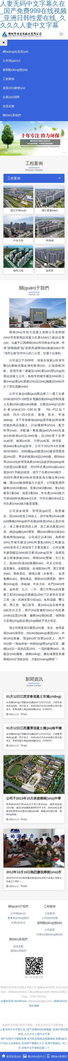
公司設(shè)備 (50, 917)
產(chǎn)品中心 (34, 1056)
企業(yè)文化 (18, 922)
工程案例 (8, 78)
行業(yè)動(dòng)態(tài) (49, 934)
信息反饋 (8, 106)
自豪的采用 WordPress (14, 1001)
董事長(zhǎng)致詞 (18, 917)
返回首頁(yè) (11, 1056)
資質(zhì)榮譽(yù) (14, 88)
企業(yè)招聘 (11, 97)
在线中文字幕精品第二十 (36, 1047)
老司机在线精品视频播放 (41, 1038)
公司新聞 (50, 929)
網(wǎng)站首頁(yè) (15, 51)
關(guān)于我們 (18, 906)
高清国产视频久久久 (32, 1043)
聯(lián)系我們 (12, 115)
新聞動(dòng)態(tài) (15, 69)
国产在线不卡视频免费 (13, 1038)
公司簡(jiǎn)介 (12, 60)
